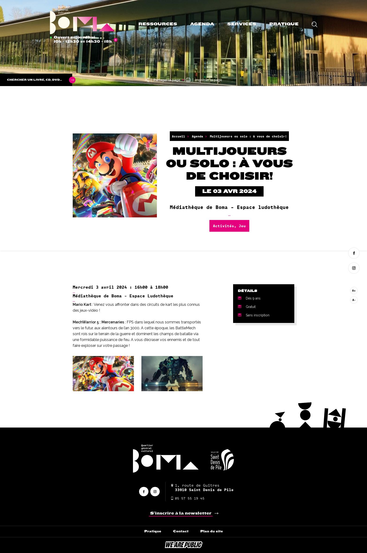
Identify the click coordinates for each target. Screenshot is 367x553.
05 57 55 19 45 (187, 498)
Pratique (284, 24)
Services (241, 24)
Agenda (202, 24)
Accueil (178, 136)
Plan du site (211, 531)
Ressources (157, 24)
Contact (181, 531)
